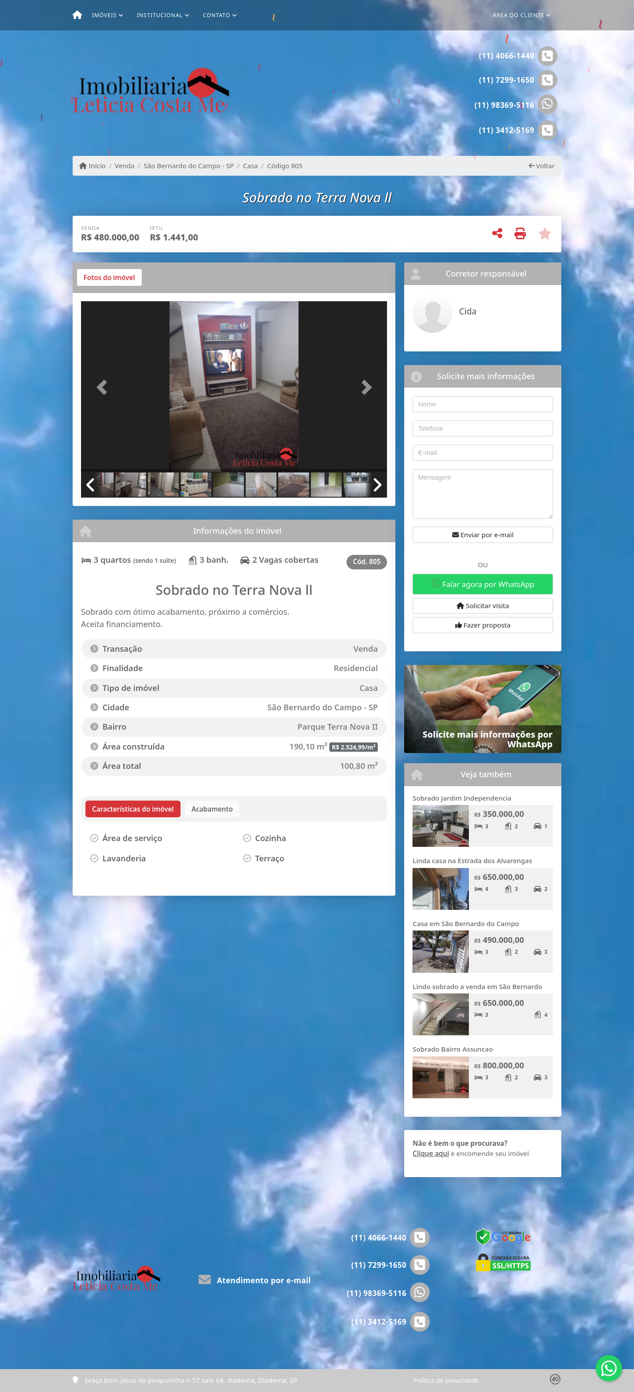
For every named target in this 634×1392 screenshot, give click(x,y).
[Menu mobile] (77, 15)
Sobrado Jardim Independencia (462, 798)
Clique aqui (431, 1153)
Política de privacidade (445, 1380)
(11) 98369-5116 (504, 105)
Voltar (542, 165)
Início (92, 165)
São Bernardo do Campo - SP (189, 165)
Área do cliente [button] (519, 15)
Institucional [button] (160, 15)
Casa (250, 165)
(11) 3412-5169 (506, 130)
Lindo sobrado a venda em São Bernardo (477, 986)
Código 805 (285, 165)
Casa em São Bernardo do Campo (466, 923)
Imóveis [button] (104, 15)
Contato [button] (216, 15)
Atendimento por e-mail (255, 1280)
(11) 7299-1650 (506, 80)
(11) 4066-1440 (506, 55)
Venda (125, 165)
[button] (104, 387)
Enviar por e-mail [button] (483, 534)
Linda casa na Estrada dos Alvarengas (472, 860)
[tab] (109, 277)
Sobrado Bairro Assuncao (453, 1049)
